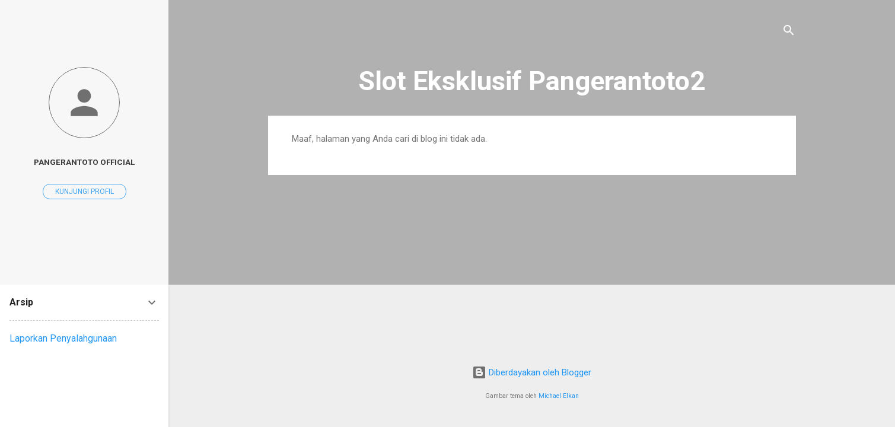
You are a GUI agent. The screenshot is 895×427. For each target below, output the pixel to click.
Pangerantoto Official (84, 162)
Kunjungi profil (84, 191)
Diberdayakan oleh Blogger (531, 372)
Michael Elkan (559, 396)
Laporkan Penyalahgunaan (63, 338)
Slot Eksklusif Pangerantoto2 (531, 81)
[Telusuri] (789, 32)
